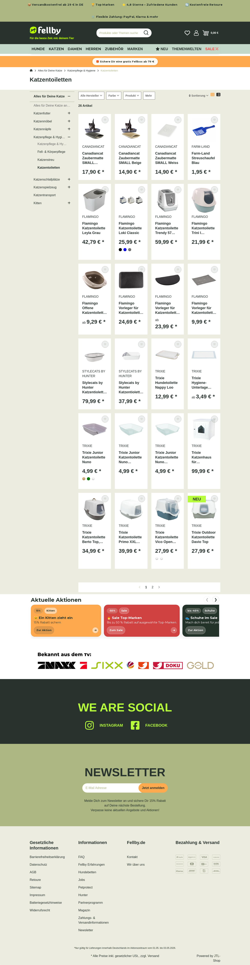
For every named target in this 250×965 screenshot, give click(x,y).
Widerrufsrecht (40, 910)
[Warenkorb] (210, 33)
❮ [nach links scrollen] (207, 599)
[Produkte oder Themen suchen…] (118, 32)
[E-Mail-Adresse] (112, 788)
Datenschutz (38, 864)
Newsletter (85, 930)
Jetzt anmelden (153, 788)
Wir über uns (136, 864)
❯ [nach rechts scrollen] (215, 599)
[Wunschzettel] (187, 33)
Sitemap (35, 887)
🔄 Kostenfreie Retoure (203, 4)
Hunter (83, 895)
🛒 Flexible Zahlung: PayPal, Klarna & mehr (125, 17)
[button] (196, 33)
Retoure (35, 879)
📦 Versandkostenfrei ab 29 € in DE (55, 4)
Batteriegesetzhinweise (46, 902)
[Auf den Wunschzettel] (105, 119)
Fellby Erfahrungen (91, 864)
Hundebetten (87, 872)
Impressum (37, 895)
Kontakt (132, 857)
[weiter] (159, 587)
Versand (153, 956)
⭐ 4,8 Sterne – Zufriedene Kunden (149, 4)
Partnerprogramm (90, 902)
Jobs (81, 879)
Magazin (84, 910)
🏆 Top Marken (102, 4)
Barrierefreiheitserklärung (47, 857)
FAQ (81, 857)
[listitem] (66, 621)
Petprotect (85, 887)
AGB (33, 872)
